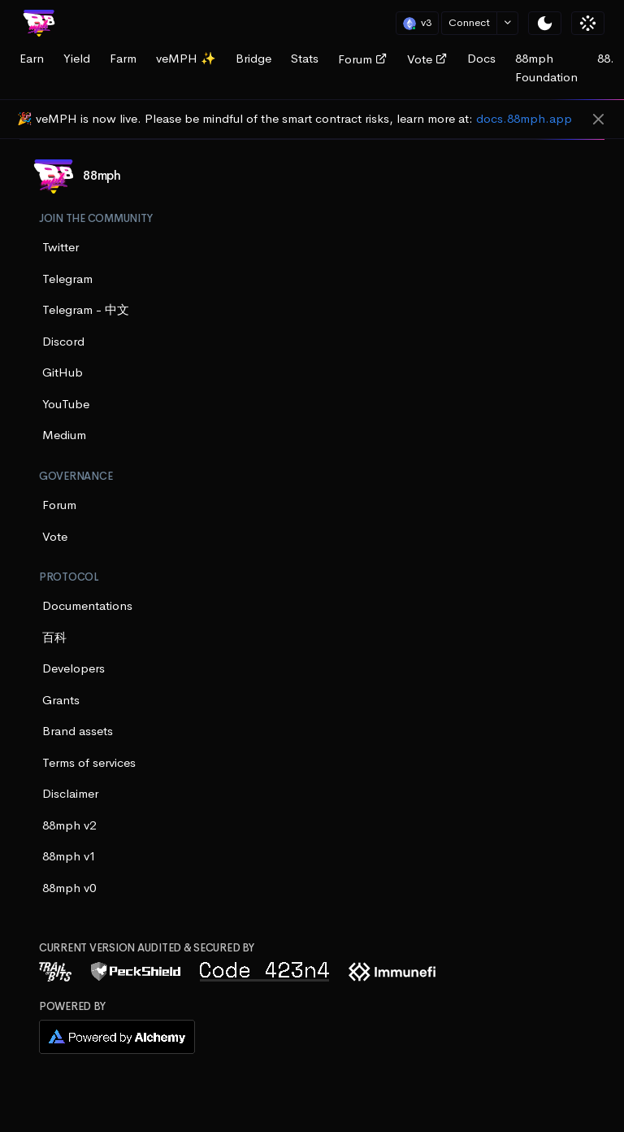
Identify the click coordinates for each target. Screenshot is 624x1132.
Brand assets (77, 730)
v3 (417, 22)
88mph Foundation (546, 67)
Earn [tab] (32, 58)
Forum (363, 59)
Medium (64, 434)
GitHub (62, 372)
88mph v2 (69, 825)
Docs (481, 58)
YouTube (65, 403)
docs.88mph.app (524, 118)
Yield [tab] (76, 58)
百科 (54, 637)
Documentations (87, 605)
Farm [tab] (123, 58)
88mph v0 (69, 887)
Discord (63, 341)
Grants (61, 700)
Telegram (67, 278)
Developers (73, 668)
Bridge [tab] (253, 58)
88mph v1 (69, 856)
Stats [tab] (304, 58)
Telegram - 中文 (85, 309)
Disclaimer (70, 793)
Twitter (60, 247)
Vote (427, 59)
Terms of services (89, 762)
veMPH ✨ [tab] (186, 58)
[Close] (598, 120)
